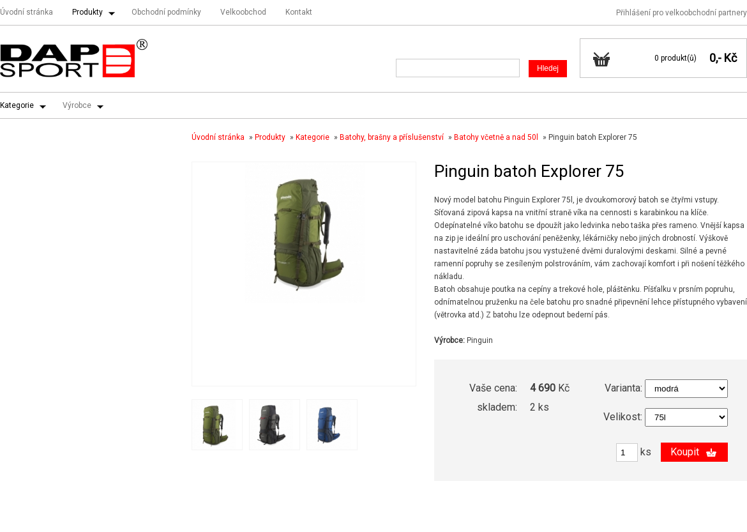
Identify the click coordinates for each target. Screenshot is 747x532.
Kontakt (298, 12)
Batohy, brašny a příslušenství (392, 137)
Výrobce (77, 105)
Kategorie (17, 105)
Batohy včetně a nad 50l (496, 137)
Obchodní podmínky (166, 12)
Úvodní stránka (26, 12)
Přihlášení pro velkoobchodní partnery (681, 12)
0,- (715, 58)
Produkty (87, 12)
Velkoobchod (243, 12)
